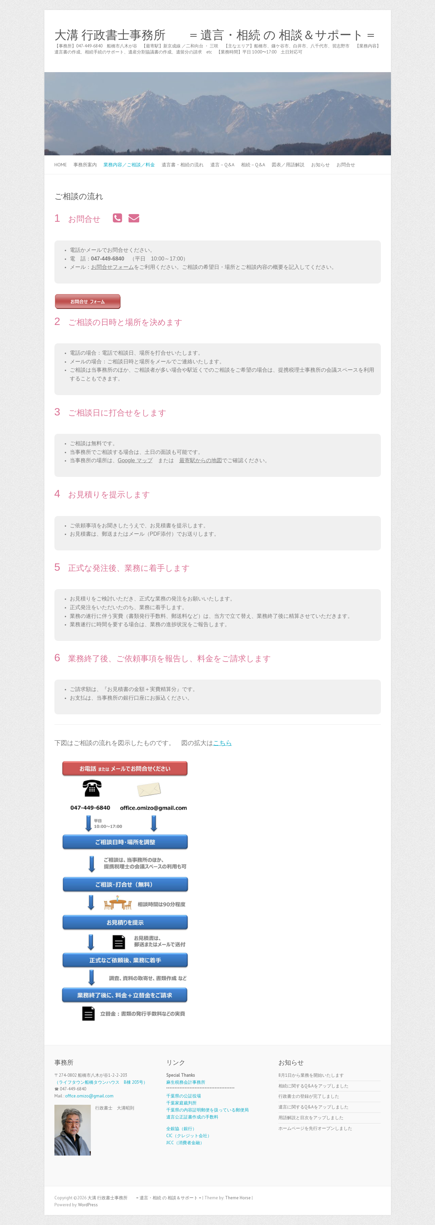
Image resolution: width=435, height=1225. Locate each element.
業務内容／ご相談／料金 (129, 165)
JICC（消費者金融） (185, 1143)
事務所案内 (85, 165)
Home (60, 165)
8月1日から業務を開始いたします (311, 1075)
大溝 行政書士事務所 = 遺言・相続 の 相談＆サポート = (214, 35)
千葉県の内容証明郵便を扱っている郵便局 (207, 1110)
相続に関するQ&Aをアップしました (313, 1086)
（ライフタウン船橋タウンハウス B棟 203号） (101, 1082)
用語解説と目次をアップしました (311, 1117)
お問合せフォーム (112, 267)
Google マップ (135, 460)
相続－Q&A (253, 165)
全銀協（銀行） (181, 1128)
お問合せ (346, 165)
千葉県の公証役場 (183, 1096)
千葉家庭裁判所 (181, 1103)
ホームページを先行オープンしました (315, 1128)
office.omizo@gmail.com (89, 1096)
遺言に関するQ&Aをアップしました (313, 1107)
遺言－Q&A (222, 165)
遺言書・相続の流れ (183, 165)
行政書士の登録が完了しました (308, 1096)
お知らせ (320, 165)
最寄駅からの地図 (200, 460)
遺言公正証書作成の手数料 (192, 1117)
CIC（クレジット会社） (189, 1136)
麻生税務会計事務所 (185, 1082)
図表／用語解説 (288, 165)
